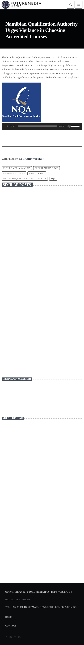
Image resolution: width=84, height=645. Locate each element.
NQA (53, 178)
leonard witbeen (14, 173)
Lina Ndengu (36, 173)
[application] (42, 127)
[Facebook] (15, 637)
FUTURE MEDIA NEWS (46, 168)
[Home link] (21, 5)
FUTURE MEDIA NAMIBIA (16, 168)
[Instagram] (10, 637)
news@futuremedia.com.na (58, 607)
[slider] (37, 126)
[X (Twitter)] (6, 637)
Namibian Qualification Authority (24, 178)
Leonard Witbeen (31, 159)
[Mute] (69, 126)
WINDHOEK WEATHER (42, 397)
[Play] (7, 126)
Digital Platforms (17, 599)
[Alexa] (19, 637)
